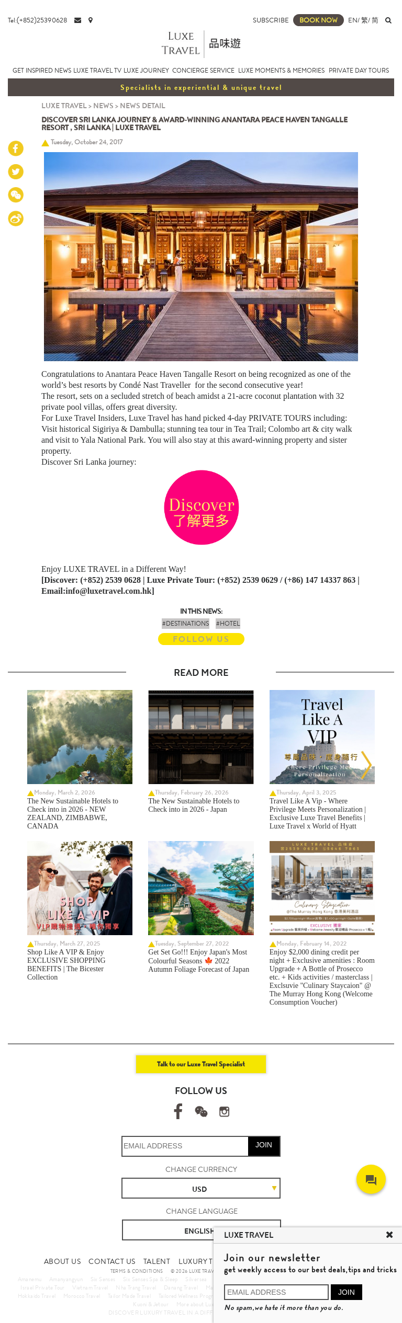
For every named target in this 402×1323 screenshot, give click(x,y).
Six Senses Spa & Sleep (150, 1279)
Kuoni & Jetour (151, 1304)
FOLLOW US (201, 639)
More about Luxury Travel (207, 1304)
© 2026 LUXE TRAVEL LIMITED (206, 1271)
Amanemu (30, 1279)
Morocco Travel (81, 1296)
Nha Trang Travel (136, 1287)
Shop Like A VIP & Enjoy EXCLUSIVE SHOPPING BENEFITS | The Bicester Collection (66, 964)
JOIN (263, 1145)
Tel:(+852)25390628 (37, 20)
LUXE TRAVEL (64, 105)
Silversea (196, 1279)
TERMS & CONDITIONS (136, 1271)
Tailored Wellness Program (190, 1296)
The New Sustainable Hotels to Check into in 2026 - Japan (193, 805)
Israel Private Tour (42, 1287)
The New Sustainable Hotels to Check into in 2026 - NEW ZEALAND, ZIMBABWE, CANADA (72, 813)
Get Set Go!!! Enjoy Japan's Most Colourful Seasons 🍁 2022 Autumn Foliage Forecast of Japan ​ (199, 960)
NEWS (62, 70)
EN (353, 20)
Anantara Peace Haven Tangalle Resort (170, 374)
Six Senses (103, 1279)
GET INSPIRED (33, 70)
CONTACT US (111, 1261)
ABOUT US (62, 1261)
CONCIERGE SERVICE (203, 70)
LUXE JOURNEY (146, 70)
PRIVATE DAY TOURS (359, 70)
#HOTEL (228, 623)
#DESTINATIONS (185, 623)
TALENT (156, 1261)
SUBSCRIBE (271, 20)
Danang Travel (181, 1287)
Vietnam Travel (90, 1287)
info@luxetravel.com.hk (108, 590)
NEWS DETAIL (142, 105)
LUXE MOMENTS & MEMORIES (281, 70)
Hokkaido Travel (37, 1296)
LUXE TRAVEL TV (97, 70)
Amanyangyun (66, 1279)
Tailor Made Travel (129, 1296)
